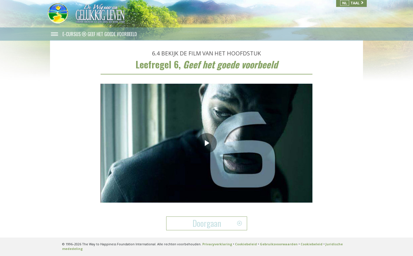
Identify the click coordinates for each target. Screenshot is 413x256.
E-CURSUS (72, 34)
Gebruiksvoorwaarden (279, 244)
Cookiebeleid (246, 244)
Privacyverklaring (217, 244)
